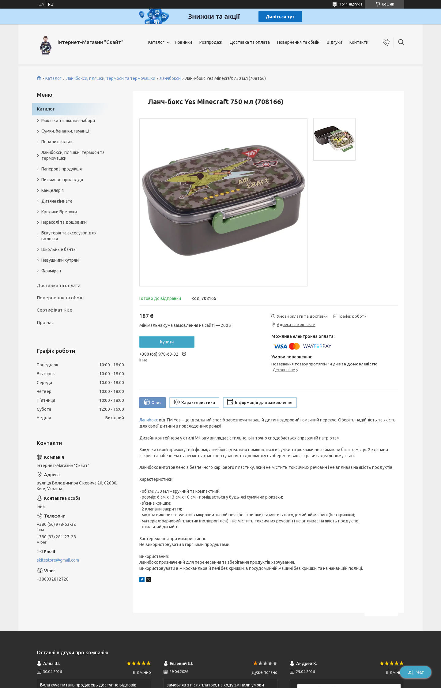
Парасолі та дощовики (64, 222)
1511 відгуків (351, 4)
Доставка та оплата (250, 42)
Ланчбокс (148, 419)
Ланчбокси (170, 78)
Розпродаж (210, 42)
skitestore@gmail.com (58, 560)
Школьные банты (59, 249)
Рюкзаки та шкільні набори (68, 120)
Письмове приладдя (62, 179)
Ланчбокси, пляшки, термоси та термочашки (110, 78)
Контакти (358, 42)
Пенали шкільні (56, 141)
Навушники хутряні (60, 260)
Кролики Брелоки (59, 211)
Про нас (45, 322)
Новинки (183, 42)
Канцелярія (52, 190)
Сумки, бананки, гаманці (65, 131)
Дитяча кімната (56, 201)
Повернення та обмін (298, 42)
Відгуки (334, 42)
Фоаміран (51, 270)
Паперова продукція (61, 168)
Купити (167, 341)
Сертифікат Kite (54, 309)
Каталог (156, 42)
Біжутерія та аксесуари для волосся (68, 235)
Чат (415, 672)
